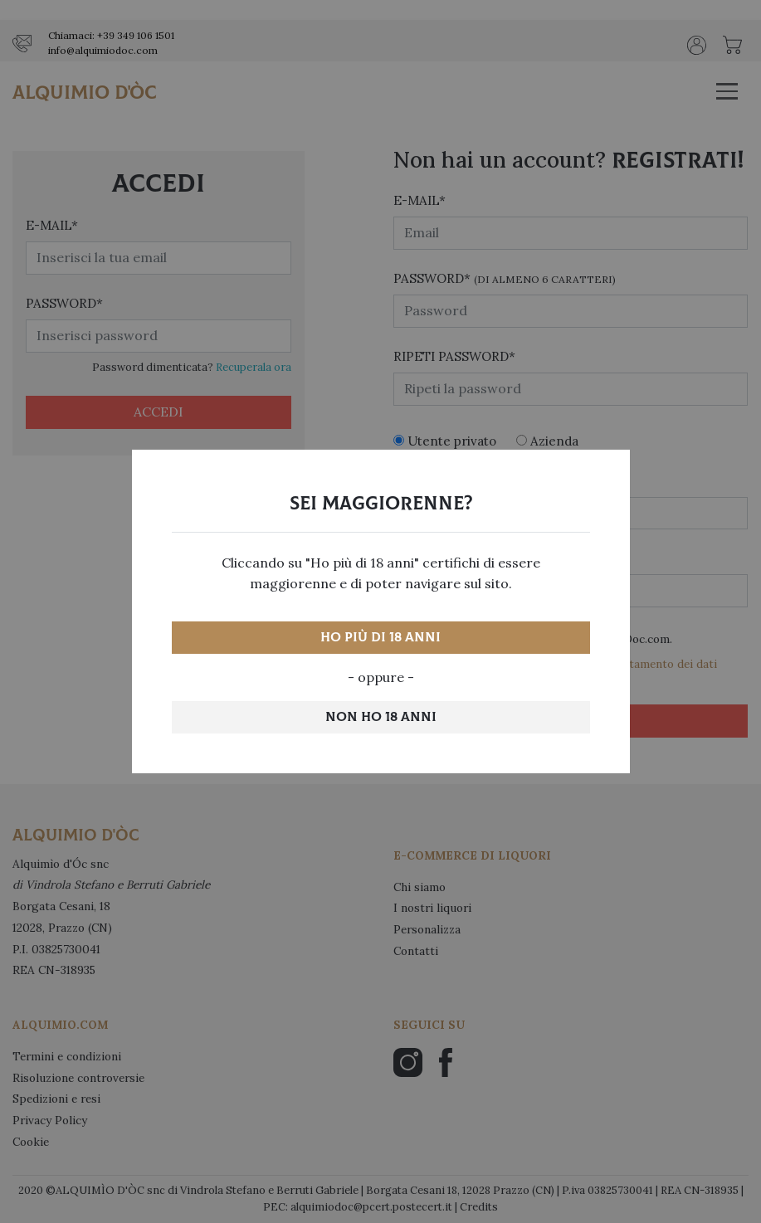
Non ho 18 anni (381, 717)
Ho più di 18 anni (380, 637)
